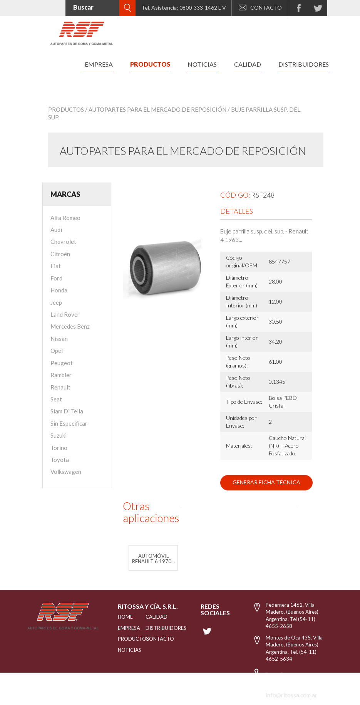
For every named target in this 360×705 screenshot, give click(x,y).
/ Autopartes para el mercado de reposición (155, 109)
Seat (56, 399)
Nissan (59, 338)
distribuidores (303, 64)
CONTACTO (260, 7)
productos (150, 64)
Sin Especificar (68, 423)
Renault (60, 387)
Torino (58, 447)
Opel (56, 350)
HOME (122, 617)
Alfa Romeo (65, 217)
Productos (66, 109)
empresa (99, 64)
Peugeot (61, 362)
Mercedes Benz (70, 326)
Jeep (56, 302)
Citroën (60, 253)
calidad (247, 64)
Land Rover (65, 314)
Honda (58, 290)
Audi (56, 229)
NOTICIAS (122, 650)
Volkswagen (65, 471)
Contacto (153, 639)
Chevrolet (63, 241)
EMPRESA (122, 628)
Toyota (59, 459)
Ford (56, 278)
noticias (202, 64)
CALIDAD (153, 617)
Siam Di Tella (66, 411)
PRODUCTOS (122, 639)
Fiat (55, 265)
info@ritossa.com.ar (291, 695)
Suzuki (58, 435)
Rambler (61, 374)
